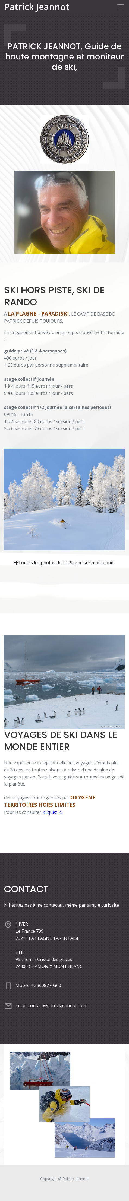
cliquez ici (52, 812)
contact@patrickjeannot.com (57, 1005)
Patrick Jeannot (36, 7)
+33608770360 (46, 985)
